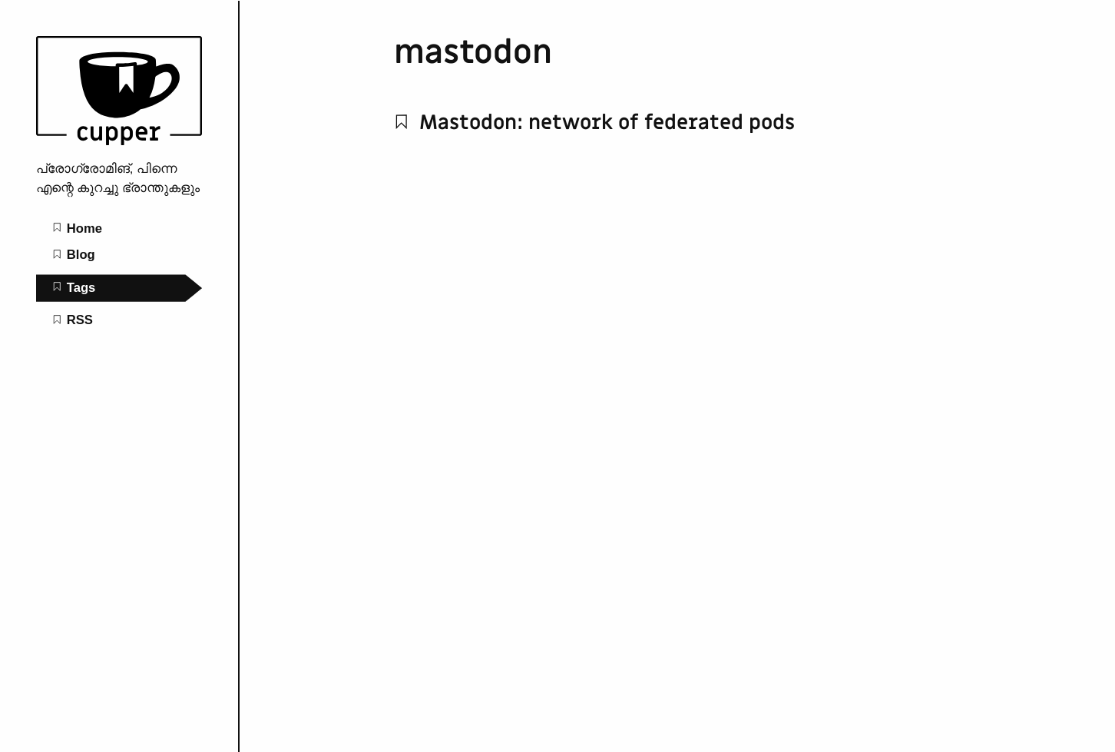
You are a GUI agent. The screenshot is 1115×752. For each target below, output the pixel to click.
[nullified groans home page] (119, 141)
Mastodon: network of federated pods (594, 123)
